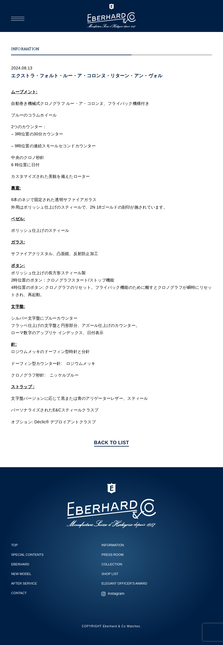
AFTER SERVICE (24, 583)
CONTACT (18, 593)
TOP (14, 545)
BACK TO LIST (111, 442)
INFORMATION (112, 545)
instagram (116, 593)
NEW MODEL (21, 574)
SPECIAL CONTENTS (27, 554)
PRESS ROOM (112, 554)
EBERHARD (20, 564)
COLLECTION (111, 564)
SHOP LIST (109, 574)
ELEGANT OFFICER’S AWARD (124, 583)
